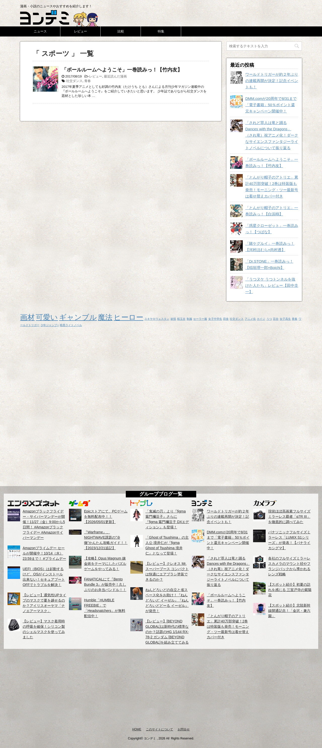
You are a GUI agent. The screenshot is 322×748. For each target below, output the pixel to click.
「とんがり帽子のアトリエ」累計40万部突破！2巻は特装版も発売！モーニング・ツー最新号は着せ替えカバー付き (228, 626)
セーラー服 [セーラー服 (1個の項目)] (200, 318)
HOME (136, 729)
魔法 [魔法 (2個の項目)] (105, 317)
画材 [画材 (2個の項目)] (27, 317)
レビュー (80, 31)
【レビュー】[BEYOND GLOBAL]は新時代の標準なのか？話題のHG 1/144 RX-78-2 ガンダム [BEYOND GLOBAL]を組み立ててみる (167, 631)
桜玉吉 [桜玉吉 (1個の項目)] (181, 318)
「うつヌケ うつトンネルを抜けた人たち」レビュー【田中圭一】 (271, 285)
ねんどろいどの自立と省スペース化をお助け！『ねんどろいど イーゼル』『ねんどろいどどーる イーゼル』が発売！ (167, 600)
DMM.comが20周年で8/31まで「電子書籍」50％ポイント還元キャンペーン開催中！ (271, 104)
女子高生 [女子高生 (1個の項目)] (285, 318)
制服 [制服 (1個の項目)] (189, 318)
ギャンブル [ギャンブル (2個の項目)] (78, 317)
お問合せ (184, 729)
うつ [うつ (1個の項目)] (269, 318)
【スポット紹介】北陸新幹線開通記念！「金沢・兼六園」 (289, 610)
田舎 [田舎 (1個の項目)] (226, 318)
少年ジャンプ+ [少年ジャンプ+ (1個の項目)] (50, 325)
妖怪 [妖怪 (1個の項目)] (173, 318)
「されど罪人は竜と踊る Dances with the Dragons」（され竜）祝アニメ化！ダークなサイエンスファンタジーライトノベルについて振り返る (271, 135)
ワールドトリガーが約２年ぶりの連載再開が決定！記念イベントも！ (271, 80)
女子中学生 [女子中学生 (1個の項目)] (215, 318)
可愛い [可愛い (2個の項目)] (47, 317)
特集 (161, 31)
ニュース (40, 31)
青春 (87, 81)
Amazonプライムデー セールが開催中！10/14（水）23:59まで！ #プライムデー (44, 553)
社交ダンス (74, 81)
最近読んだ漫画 (115, 76)
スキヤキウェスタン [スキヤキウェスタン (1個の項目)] (156, 318)
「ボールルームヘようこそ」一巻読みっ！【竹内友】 (122, 69)
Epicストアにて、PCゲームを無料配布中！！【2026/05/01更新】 (106, 516)
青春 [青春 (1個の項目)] (294, 318)
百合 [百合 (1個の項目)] (275, 318)
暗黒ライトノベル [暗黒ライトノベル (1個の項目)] (71, 325)
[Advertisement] (161, 688)
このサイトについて (159, 729)
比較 (120, 31)
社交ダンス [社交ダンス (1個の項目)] (237, 318)
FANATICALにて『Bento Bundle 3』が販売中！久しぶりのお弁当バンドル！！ (105, 584)
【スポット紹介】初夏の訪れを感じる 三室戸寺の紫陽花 (289, 589)
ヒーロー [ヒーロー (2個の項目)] (128, 317)
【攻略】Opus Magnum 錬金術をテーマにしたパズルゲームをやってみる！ (105, 563)
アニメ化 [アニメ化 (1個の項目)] (250, 318)
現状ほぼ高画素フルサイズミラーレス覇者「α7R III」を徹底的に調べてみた (289, 516)
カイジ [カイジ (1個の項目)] (261, 318)
